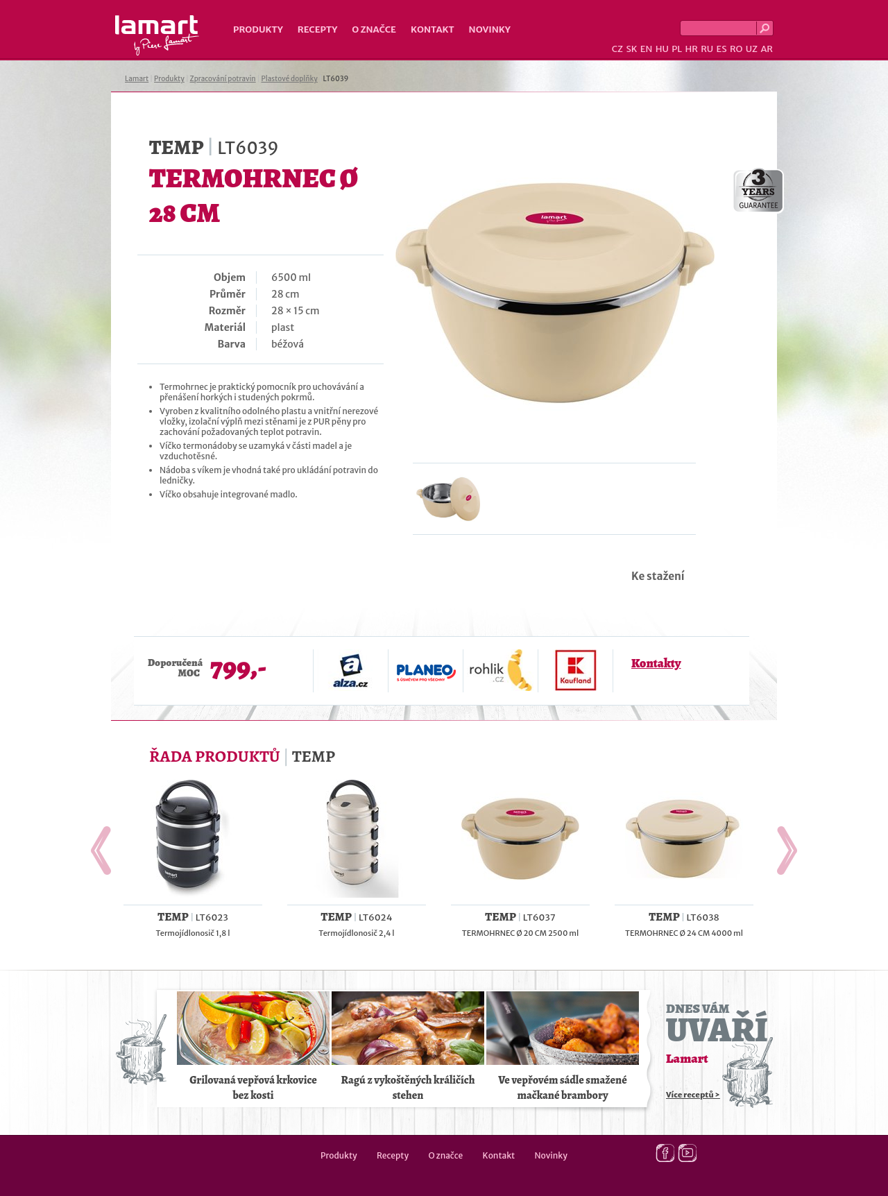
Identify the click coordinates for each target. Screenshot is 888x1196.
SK (631, 49)
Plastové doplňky (289, 78)
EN (646, 49)
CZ (617, 49)
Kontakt (432, 29)
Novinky (490, 29)
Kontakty (656, 663)
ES (722, 49)
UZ (752, 49)
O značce (374, 29)
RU (707, 49)
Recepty (317, 29)
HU (662, 49)
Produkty (258, 29)
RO (736, 49)
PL (677, 49)
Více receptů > (693, 1095)
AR (766, 49)
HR (691, 49)
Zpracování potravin (223, 78)
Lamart (157, 35)
